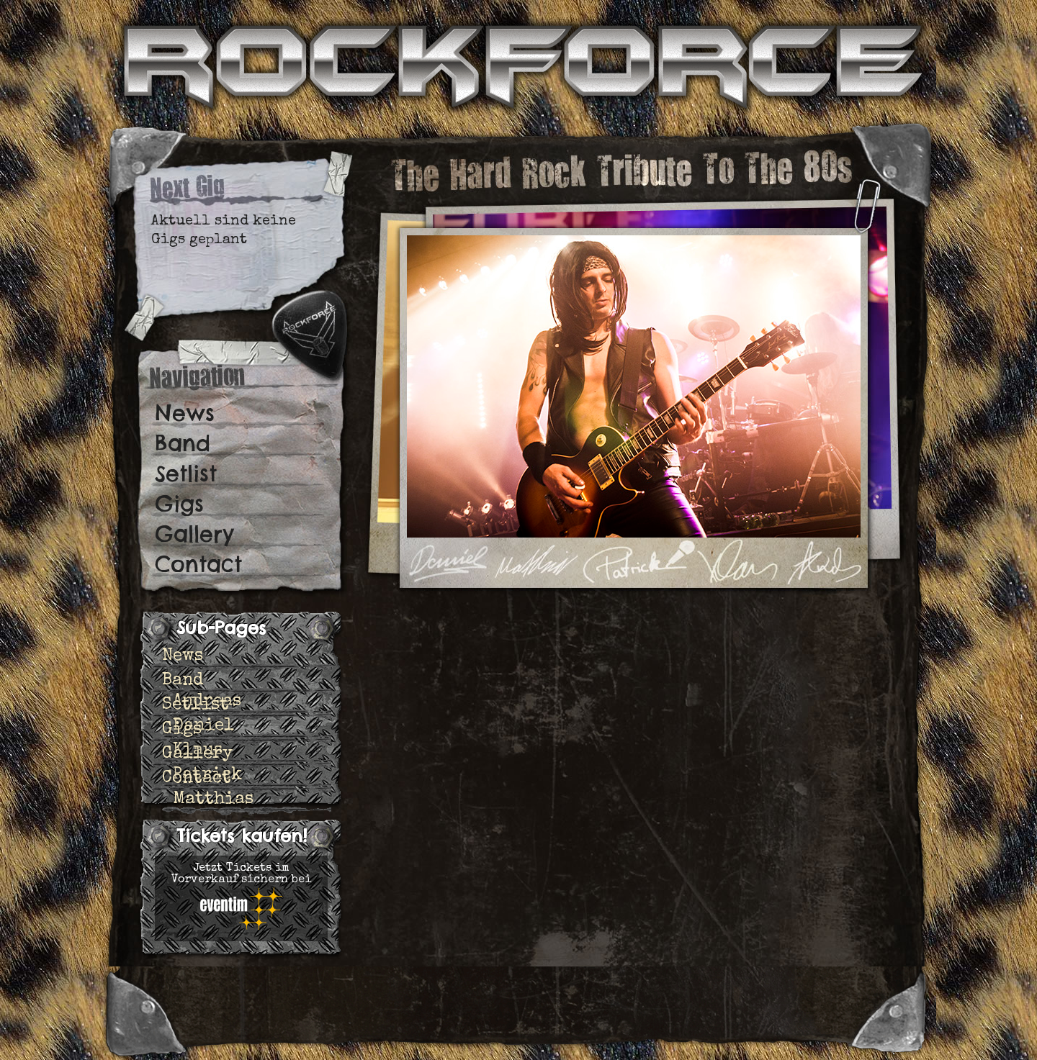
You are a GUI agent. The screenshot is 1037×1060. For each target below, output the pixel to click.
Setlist (186, 473)
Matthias (213, 799)
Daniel (203, 726)
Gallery (194, 534)
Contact (198, 564)
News (185, 413)
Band (182, 443)
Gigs (179, 503)
